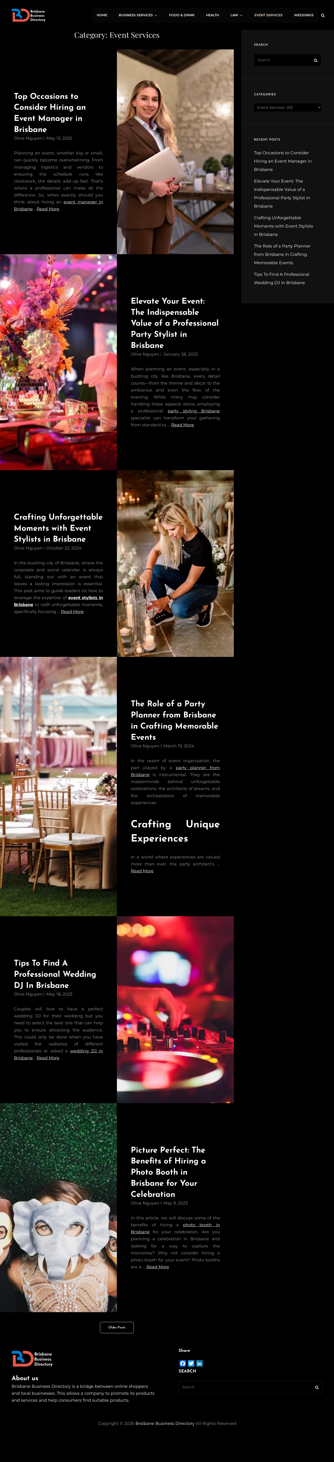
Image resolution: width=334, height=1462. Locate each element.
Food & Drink (187, 15)
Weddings (304, 15)
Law (240, 15)
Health (217, 15)
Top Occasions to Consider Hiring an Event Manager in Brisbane (283, 161)
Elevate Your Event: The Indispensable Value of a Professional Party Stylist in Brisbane (171, 323)
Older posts (116, 1349)
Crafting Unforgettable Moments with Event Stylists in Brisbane (283, 226)
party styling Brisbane (194, 411)
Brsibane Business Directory (165, 1445)
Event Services (270, 15)
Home (111, 15)
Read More (48, 209)
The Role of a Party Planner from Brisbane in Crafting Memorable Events (282, 254)
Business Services (146, 15)
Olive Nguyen (28, 138)
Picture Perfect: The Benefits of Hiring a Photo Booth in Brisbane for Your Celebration (171, 1194)
